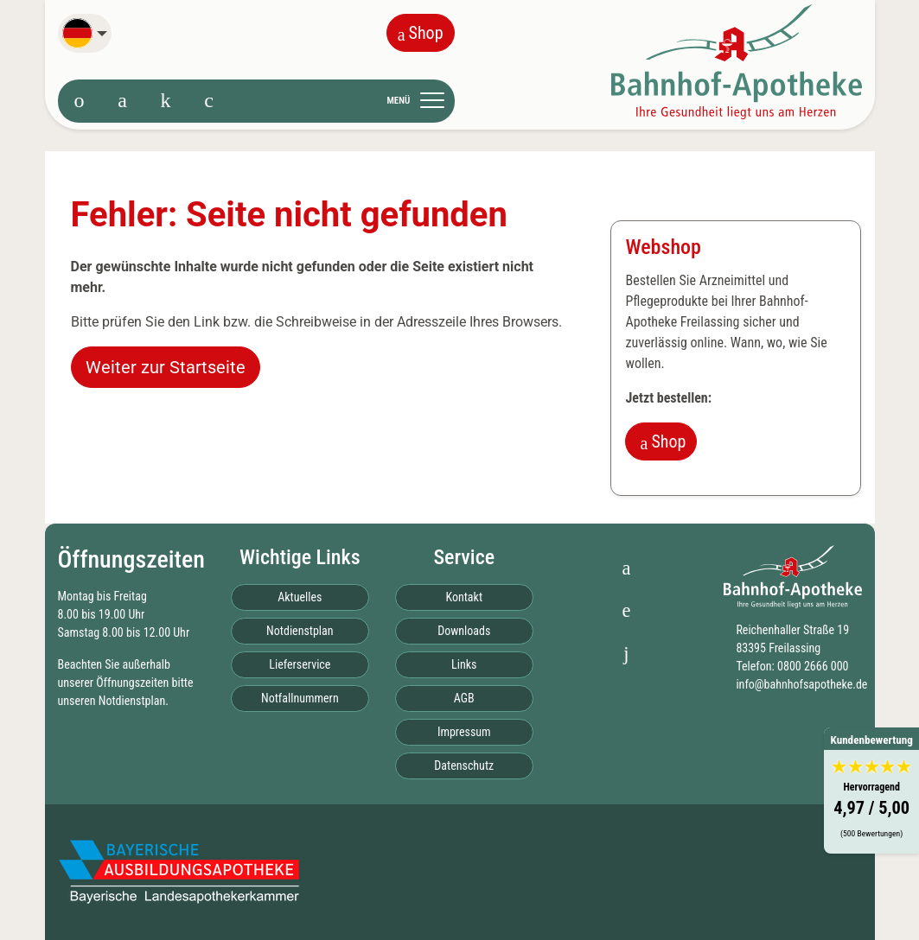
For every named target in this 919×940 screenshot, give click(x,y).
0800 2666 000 (812, 666)
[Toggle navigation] (421, 100)
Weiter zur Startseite (166, 367)
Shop (421, 32)
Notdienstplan (132, 701)
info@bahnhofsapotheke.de (801, 684)
